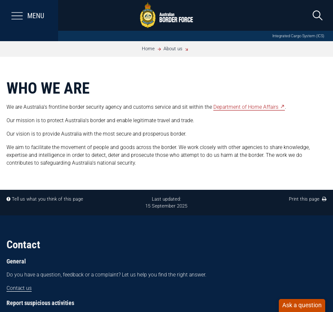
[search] (317, 15)
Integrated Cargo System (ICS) (298, 35)
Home (148, 49)
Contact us (19, 288)
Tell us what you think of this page (47, 199)
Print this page (307, 199)
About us (173, 49)
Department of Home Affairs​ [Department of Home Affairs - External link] (245, 107)
